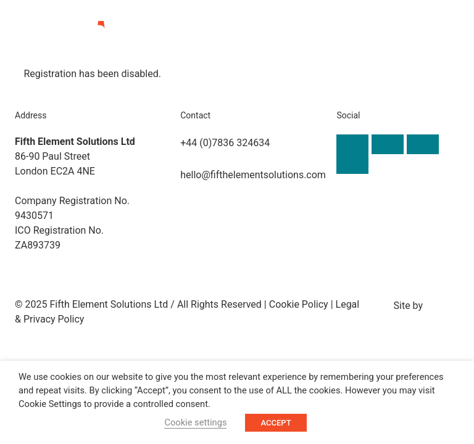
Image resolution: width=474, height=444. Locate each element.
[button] (426, 40)
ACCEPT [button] (275, 422)
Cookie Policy (298, 304)
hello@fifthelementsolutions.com (253, 174)
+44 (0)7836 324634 (225, 142)
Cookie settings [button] (195, 422)
